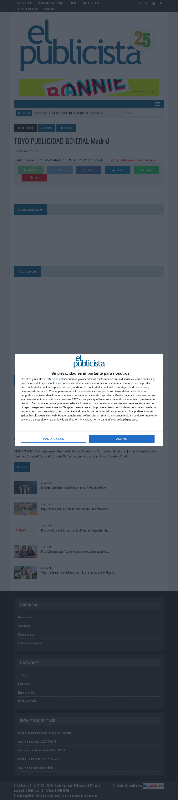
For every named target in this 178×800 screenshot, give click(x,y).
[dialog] (89, 400)
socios (56, 379)
